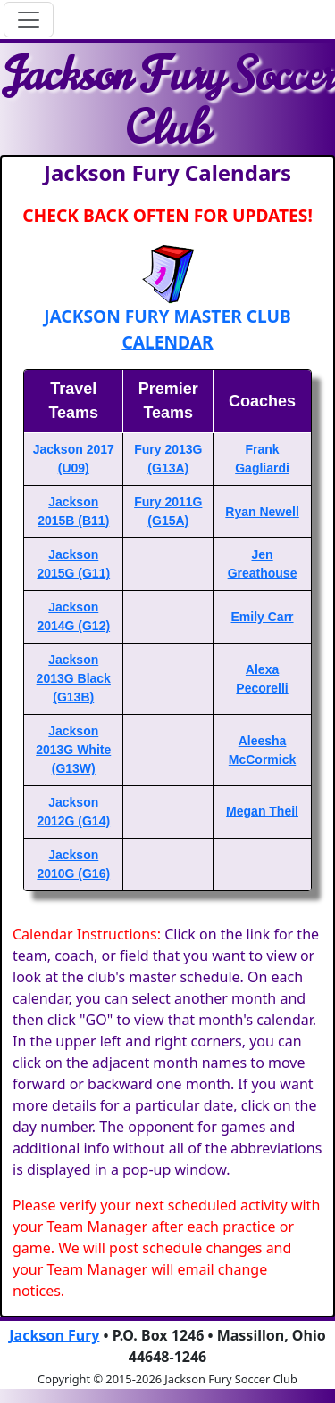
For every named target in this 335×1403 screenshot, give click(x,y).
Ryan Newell (261, 512)
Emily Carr (262, 617)
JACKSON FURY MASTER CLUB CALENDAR (167, 329)
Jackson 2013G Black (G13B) (74, 678)
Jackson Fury (54, 1335)
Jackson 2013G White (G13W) (73, 749)
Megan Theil (262, 811)
